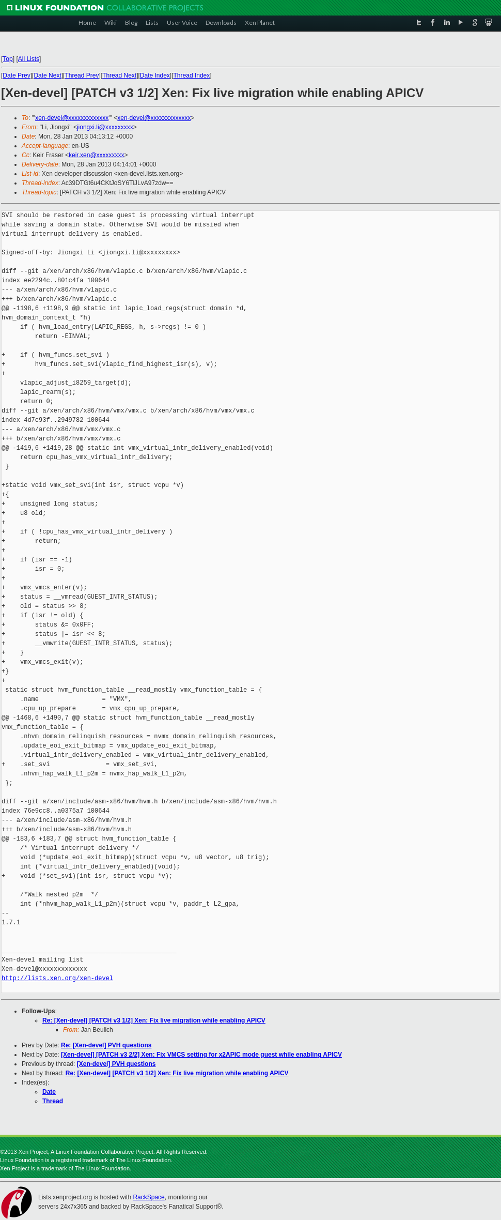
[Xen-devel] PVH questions (116, 1064)
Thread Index (192, 75)
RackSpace (148, 1197)
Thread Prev (82, 75)
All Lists (28, 59)
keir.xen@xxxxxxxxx (96, 155)
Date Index (155, 75)
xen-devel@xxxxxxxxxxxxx (71, 117)
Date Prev (16, 75)
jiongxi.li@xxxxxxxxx (105, 127)
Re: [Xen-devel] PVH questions (106, 1045)
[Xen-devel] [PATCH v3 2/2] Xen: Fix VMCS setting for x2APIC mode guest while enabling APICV (201, 1054)
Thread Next (119, 75)
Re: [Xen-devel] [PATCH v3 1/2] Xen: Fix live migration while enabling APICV (153, 1020)
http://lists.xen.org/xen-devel (57, 978)
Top (7, 59)
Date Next (47, 75)
